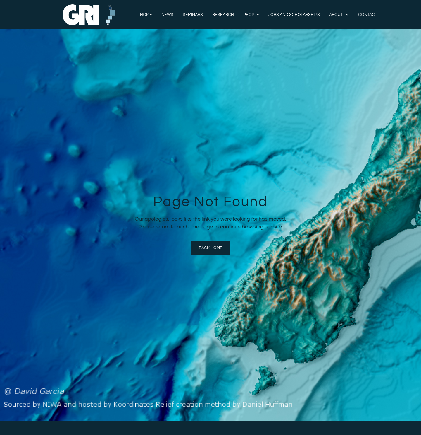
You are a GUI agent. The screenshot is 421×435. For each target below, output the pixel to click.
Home (146, 15)
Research (223, 15)
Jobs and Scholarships (294, 15)
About (339, 14)
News (167, 15)
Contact (367, 15)
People (251, 15)
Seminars (193, 15)
